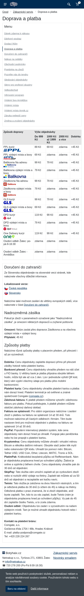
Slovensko (12, 293)
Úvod (5, 12)
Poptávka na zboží (14, 69)
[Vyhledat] (68, 4)
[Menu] (5, 4)
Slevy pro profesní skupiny (18, 84)
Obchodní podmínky (15, 64)
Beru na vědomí (17, 588)
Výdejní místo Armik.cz (16, 110)
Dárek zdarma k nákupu (16, 33)
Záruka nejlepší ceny (15, 115)
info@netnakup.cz (15, 561)
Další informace (39, 588)
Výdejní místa (11, 105)
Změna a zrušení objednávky (19, 120)
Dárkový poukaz (12, 38)
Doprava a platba (13, 49)
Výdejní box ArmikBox (15, 100)
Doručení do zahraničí (16, 54)
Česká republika (15, 288)
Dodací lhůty (10, 43)
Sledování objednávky (16, 79)
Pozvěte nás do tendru (16, 74)
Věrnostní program (14, 95)
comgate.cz (35, 396)
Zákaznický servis (23, 12)
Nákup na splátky (13, 59)
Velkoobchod (11, 90)
